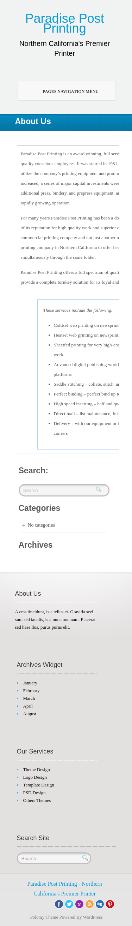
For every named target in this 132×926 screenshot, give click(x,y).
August (30, 713)
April (28, 706)
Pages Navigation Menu (64, 91)
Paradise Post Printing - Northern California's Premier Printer (64, 889)
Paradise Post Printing (64, 23)
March (29, 698)
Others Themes (37, 800)
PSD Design (34, 792)
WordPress (93, 917)
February (31, 690)
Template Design (38, 785)
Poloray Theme (44, 917)
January (30, 682)
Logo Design (35, 777)
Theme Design (36, 769)
